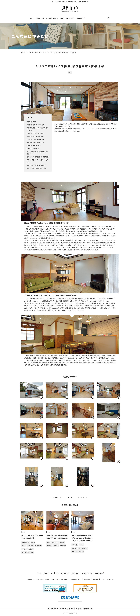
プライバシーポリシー (107, 579)
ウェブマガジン (70, 18)
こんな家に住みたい (52, 18)
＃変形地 (62, 542)
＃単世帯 (24, 549)
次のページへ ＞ (82, 498)
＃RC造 (70, 72)
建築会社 (75, 573)
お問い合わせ (31, 579)
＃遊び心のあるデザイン (28, 552)
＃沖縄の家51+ (25, 542)
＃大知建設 (74, 545)
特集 (61, 18)
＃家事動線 (63, 545)
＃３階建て (49, 545)
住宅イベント (40, 18)
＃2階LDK (56, 545)
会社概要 (87, 579)
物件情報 (80, 18)
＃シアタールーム (76, 548)
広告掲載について (76, 579)
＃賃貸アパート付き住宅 (78, 551)
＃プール (81, 545)
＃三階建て (30, 549)
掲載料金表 (64, 579)
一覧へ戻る (70, 498)
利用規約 (95, 579)
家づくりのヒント (87, 573)
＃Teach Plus (38, 545)
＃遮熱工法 (85, 548)
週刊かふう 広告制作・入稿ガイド (48, 579)
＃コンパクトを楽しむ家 (27, 545)
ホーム (32, 18)
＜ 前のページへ (57, 498)
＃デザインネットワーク (52, 542)
